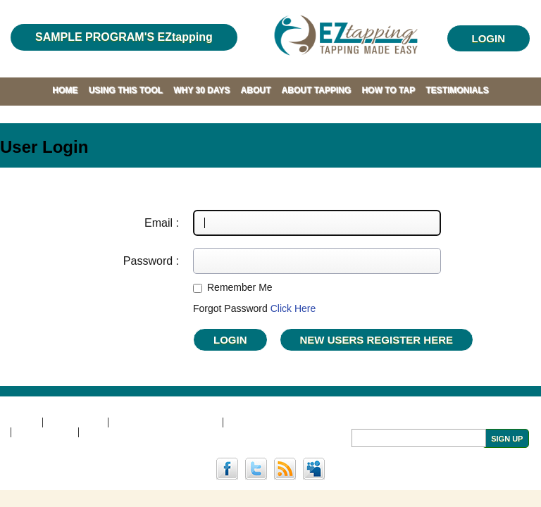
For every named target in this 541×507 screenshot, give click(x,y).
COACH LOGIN (114, 432)
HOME (64, 90)
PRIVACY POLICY (264, 422)
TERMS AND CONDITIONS (165, 422)
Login (230, 340)
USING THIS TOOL (126, 90)
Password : (151, 261)
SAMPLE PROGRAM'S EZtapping (124, 37)
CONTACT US (45, 432)
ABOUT (256, 90)
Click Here (293, 308)
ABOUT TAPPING (316, 90)
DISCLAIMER (75, 422)
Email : (161, 223)
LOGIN (489, 38)
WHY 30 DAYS (201, 90)
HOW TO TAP (388, 90)
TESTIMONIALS (456, 90)
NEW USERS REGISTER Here (377, 340)
